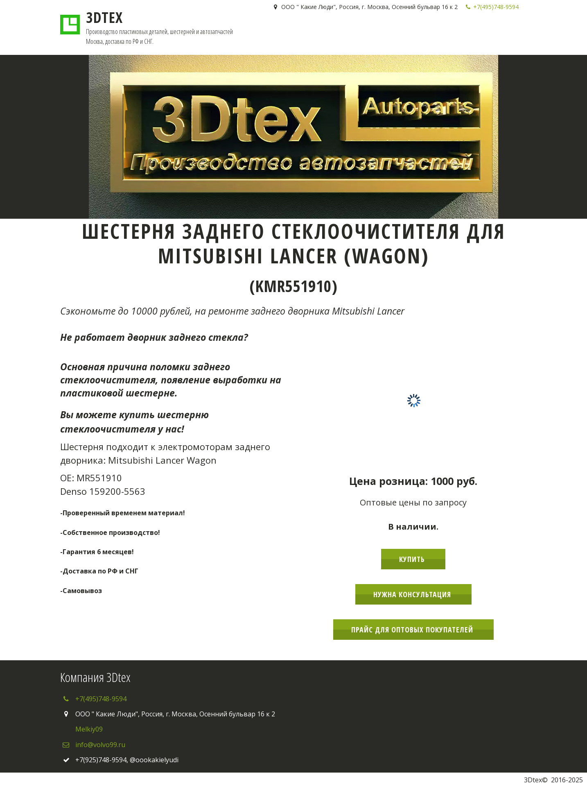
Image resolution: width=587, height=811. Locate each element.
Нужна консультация (413, 594)
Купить (413, 559)
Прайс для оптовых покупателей (413, 629)
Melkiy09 (89, 729)
